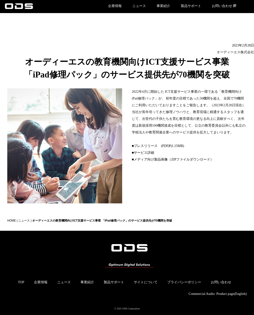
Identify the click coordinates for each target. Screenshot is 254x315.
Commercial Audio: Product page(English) (218, 294)
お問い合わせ (224, 6)
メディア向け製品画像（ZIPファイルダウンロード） (174, 159)
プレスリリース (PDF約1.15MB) (159, 146)
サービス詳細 (144, 152)
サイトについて (146, 282)
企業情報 (115, 6)
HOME (11, 220)
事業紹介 (163, 6)
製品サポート (191, 6)
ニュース (139, 6)
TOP (21, 282)
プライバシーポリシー (184, 282)
